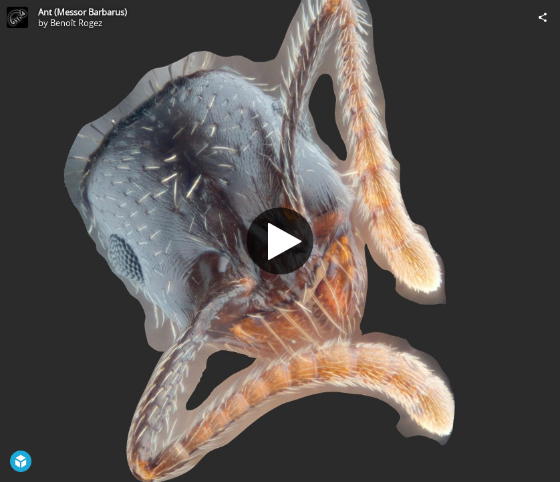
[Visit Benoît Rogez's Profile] (17, 17)
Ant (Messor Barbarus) (82, 12)
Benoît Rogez (76, 23)
